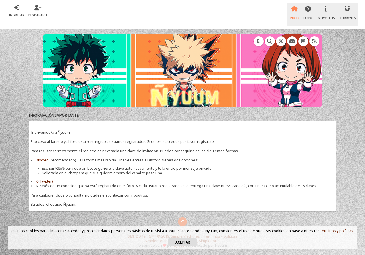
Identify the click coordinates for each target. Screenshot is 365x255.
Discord (42, 160)
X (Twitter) (44, 181)
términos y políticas (337, 230)
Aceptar (182, 242)
